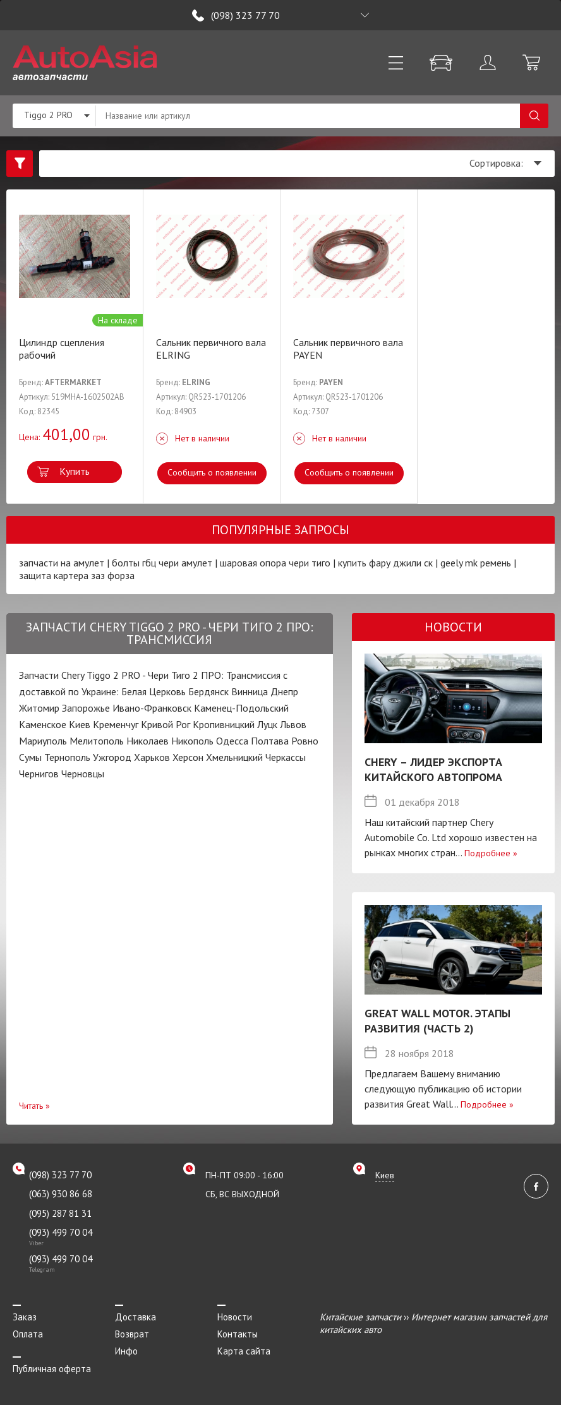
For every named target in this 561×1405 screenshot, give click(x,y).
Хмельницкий (234, 757)
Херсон (187, 757)
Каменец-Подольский (241, 708)
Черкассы (285, 757)
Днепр (284, 691)
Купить (74, 471)
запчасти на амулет (61, 562)
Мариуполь (43, 740)
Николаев (147, 740)
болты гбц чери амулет (162, 562)
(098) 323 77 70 (245, 15)
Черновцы (82, 773)
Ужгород (112, 757)
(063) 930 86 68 (60, 1194)
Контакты (237, 1334)
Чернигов (39, 773)
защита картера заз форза (77, 575)
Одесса (232, 740)
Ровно (304, 740)
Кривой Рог (165, 724)
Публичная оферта (52, 1369)
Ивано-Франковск (151, 708)
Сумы (30, 757)
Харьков (152, 757)
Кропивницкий (224, 724)
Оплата (28, 1334)
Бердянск (208, 691)
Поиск (534, 116)
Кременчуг (115, 724)
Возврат (132, 1334)
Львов (293, 724)
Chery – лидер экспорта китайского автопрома (433, 769)
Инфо (126, 1351)
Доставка (135, 1317)
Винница (249, 691)
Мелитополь (96, 740)
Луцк (267, 724)
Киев (79, 724)
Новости (234, 1317)
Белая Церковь (153, 691)
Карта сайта (243, 1351)
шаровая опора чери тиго (275, 562)
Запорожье (86, 708)
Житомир (39, 708)
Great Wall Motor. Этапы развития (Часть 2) (437, 1021)
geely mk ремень (477, 562)
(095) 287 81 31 (60, 1213)
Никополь (192, 740)
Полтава (270, 740)
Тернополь (67, 757)
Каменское (42, 724)
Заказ (25, 1317)
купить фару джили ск (385, 562)
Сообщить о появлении (211, 472)
